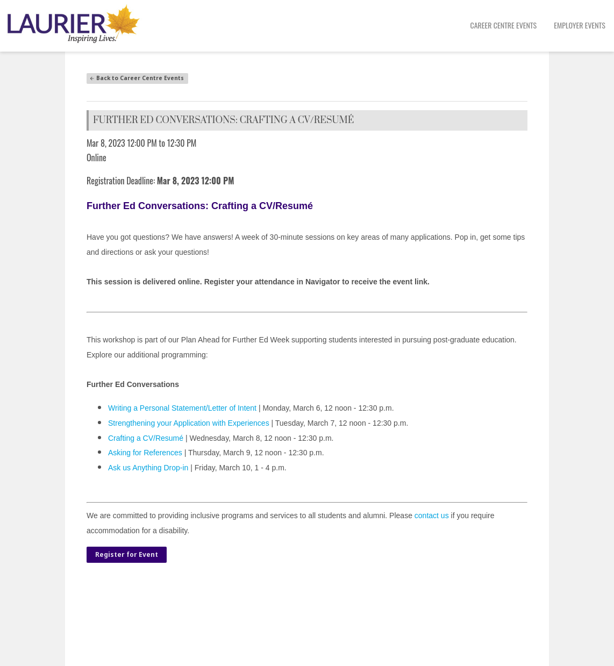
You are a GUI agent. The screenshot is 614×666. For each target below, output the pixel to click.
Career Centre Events (503, 25)
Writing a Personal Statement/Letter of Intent (182, 408)
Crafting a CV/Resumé (145, 438)
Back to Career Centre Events (136, 78)
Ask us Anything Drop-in (148, 467)
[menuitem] (504, 26)
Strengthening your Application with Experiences (188, 423)
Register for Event (126, 554)
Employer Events (579, 25)
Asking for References (146, 452)
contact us (432, 515)
